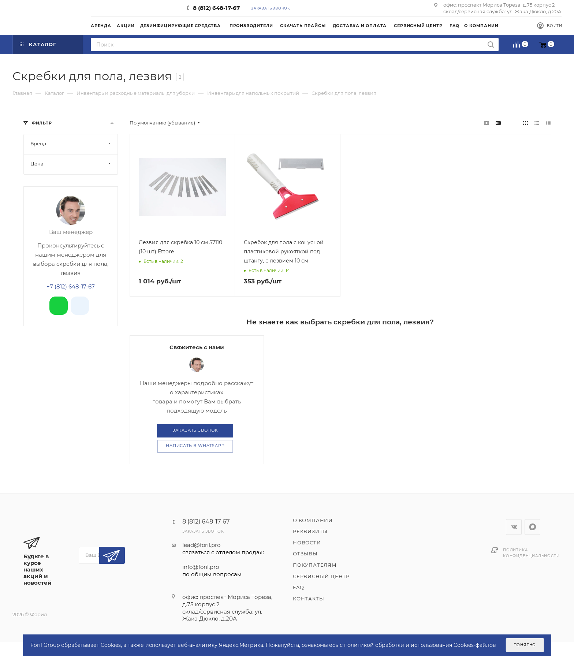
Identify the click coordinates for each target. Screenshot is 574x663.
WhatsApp (532, 527)
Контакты (308, 598)
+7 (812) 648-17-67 (70, 286)
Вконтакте (514, 527)
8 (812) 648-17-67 (216, 7)
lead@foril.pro (223, 548)
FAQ (298, 587)
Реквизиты (310, 531)
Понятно (525, 644)
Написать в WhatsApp (195, 445)
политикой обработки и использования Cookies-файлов (420, 645)
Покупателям (315, 565)
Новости (307, 542)
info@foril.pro (223, 570)
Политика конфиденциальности (531, 553)
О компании (313, 520)
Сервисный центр (321, 576)
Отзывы (305, 553)
